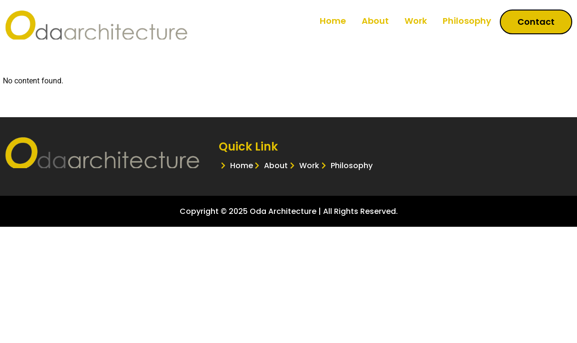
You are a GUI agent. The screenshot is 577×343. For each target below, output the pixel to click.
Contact (536, 22)
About (375, 21)
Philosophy (467, 21)
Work (416, 21)
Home (333, 21)
